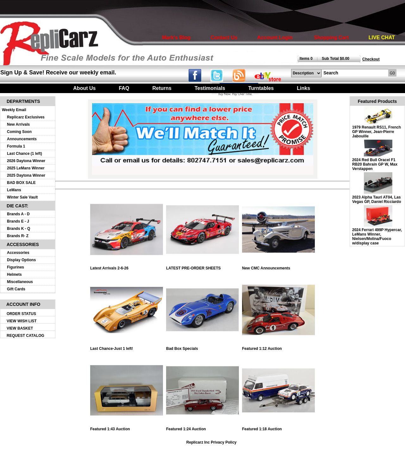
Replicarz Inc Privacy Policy (211, 442)
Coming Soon (19, 131)
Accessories (18, 252)
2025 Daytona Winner (26, 175)
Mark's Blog (176, 37)
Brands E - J (18, 221)
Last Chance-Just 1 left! (126, 347)
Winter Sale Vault (22, 197)
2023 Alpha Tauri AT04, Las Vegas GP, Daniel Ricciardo (376, 199)
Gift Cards (16, 289)
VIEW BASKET (20, 328)
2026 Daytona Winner (26, 161)
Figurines (15, 267)
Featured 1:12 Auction (278, 347)
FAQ (124, 88)
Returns (161, 88)
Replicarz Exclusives (26, 117)
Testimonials (210, 88)
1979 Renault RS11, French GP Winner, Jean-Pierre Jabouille (376, 131)
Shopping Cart (331, 37)
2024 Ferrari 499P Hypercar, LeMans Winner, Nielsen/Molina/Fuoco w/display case (377, 236)
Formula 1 (16, 146)
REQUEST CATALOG (25, 335)
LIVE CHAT (382, 37)
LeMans (14, 190)
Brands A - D (18, 214)
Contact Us (224, 37)
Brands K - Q (18, 228)
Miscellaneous (20, 282)
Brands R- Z (17, 236)
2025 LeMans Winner (26, 168)
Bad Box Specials (202, 347)
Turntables (261, 88)
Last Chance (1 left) (24, 153)
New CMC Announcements (278, 266)
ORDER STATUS (21, 314)
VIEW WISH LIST (22, 321)
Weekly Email (14, 110)
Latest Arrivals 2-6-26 (126, 266)
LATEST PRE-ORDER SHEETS (202, 266)
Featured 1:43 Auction (126, 427)
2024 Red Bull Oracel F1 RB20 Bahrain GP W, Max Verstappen (374, 164)
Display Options (21, 260)
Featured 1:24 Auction (202, 427)
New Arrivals (18, 124)
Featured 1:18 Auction (278, 427)
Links (303, 88)
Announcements (22, 139)
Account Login (275, 37)
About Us (84, 88)
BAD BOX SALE (21, 182)
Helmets (14, 274)
